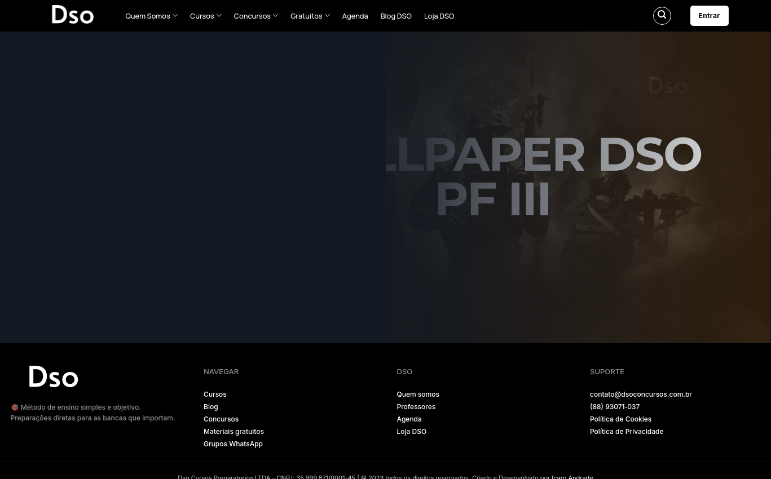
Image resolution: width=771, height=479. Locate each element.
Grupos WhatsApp (233, 444)
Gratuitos (310, 15)
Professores (416, 406)
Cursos (206, 15)
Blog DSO (396, 16)
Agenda (355, 16)
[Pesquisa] (662, 16)
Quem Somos (152, 15)
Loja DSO (439, 16)
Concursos (256, 15)
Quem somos (418, 394)
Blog (211, 406)
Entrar (709, 15)
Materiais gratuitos (234, 431)
